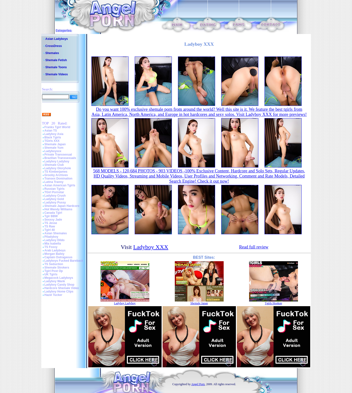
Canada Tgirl (53, 212)
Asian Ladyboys (56, 39)
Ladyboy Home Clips (59, 291)
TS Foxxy (50, 247)
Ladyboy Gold (54, 199)
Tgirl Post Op (53, 271)
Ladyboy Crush (55, 195)
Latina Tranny (54, 182)
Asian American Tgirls (59, 185)
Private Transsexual (58, 154)
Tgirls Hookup (273, 303)
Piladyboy (51, 236)
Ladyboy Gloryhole (57, 168)
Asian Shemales (55, 233)
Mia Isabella (52, 243)
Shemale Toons (56, 67)
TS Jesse (50, 223)
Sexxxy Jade (53, 219)
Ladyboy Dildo (54, 240)
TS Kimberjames (55, 171)
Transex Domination (58, 178)
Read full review (253, 247)
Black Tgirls (52, 137)
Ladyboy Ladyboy (56, 161)
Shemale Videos (56, 74)
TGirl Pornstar (54, 192)
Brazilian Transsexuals (60, 158)
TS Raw (49, 226)
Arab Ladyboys (55, 250)
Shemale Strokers (56, 267)
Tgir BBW (51, 216)
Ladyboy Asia (54, 134)
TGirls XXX (52, 141)
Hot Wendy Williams (58, 209)
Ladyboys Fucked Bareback (63, 260)
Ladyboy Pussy (55, 202)
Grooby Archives (56, 175)
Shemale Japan (55, 144)
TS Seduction (53, 264)
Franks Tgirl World (57, 127)
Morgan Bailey (54, 254)
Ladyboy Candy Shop (59, 284)
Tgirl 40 (49, 230)
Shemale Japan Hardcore (61, 206)
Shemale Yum (54, 147)
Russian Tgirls (54, 189)
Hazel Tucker (53, 295)
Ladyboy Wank (54, 281)
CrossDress (53, 46)
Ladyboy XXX (150, 247)
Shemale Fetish (56, 60)
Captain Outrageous (58, 257)
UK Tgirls (50, 274)
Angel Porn (198, 384)
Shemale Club (54, 165)
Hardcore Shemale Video (61, 288)
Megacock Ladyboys (58, 278)
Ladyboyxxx (52, 151)
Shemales (52, 53)
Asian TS (50, 130)
